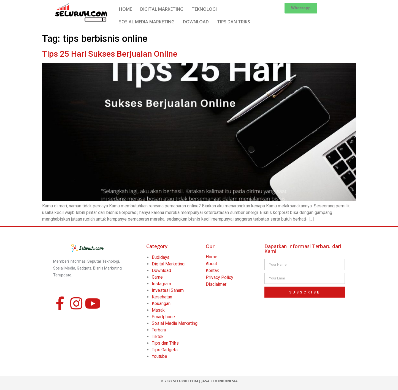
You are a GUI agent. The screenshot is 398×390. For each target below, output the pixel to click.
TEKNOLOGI (204, 9)
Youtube (159, 356)
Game (157, 277)
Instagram (161, 283)
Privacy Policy (219, 277)
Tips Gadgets (165, 349)
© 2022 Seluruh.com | (181, 381)
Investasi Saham (168, 290)
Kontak (212, 270)
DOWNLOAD (196, 22)
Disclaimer (216, 284)
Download (161, 270)
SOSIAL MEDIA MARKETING (147, 22)
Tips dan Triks (165, 343)
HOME (125, 9)
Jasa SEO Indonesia (219, 381)
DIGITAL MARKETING (161, 9)
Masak (158, 310)
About (211, 263)
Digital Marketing (168, 264)
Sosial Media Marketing (174, 323)
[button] (301, 8)
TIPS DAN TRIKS (233, 22)
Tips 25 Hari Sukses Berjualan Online (109, 54)
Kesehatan (162, 297)
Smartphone (163, 316)
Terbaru (159, 330)
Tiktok (158, 336)
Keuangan (161, 303)
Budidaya (160, 257)
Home (211, 256)
